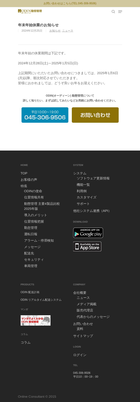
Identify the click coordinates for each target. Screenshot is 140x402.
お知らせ (55, 30)
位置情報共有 (34, 197)
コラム (26, 342)
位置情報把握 (34, 221)
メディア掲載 (86, 304)
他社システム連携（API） (92, 211)
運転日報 (30, 234)
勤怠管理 (30, 228)
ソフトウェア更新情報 (93, 178)
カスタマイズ (86, 197)
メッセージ (32, 247)
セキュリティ (34, 259)
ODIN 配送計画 (30, 292)
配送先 (29, 253)
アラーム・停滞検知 (39, 240)
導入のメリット (35, 215)
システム (79, 173)
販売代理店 (85, 310)
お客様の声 (29, 179)
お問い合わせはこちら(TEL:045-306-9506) (70, 3)
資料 (80, 329)
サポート (83, 203)
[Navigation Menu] (120, 11)
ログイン (79, 355)
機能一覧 (83, 184)
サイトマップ (83, 336)
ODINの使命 (33, 191)
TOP (24, 173)
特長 (24, 186)
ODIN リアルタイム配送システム (41, 299)
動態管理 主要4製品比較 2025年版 (42, 206)
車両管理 (30, 266)
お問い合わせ (83, 324)
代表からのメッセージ (93, 317)
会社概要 (79, 293)
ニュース (67, 30)
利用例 (82, 191)
